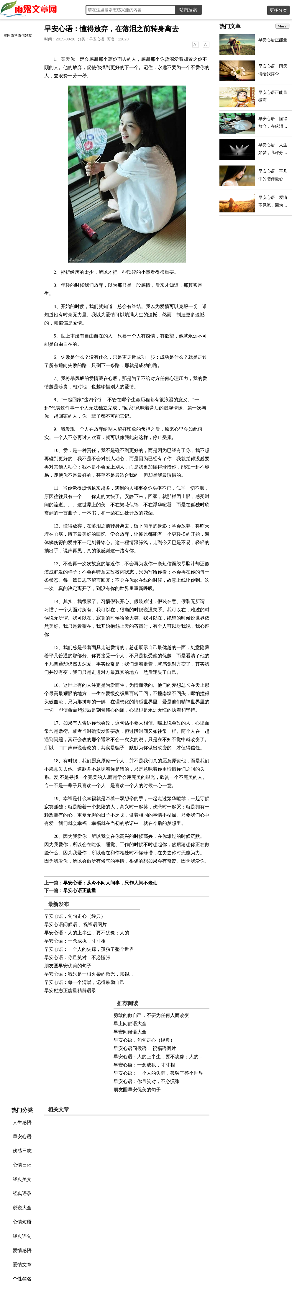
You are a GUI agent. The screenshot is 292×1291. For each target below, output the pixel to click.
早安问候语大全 (130, 1031)
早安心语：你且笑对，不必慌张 (77, 957)
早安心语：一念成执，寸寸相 (75, 940)
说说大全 (22, 1207)
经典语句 (22, 1236)
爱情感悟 (22, 1250)
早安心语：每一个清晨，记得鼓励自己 (84, 982)
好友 (28, 35)
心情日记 (22, 1164)
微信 (21, 35)
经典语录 (22, 1193)
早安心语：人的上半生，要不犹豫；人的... (88, 932)
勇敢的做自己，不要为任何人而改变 (151, 1015)
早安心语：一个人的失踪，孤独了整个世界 (89, 949)
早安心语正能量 (79, 890)
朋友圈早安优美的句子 (67, 965)
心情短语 (22, 1221)
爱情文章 (22, 1264)
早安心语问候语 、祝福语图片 (75, 924)
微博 (14, 35)
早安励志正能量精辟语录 (70, 990)
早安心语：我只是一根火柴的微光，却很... (88, 974)
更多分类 (278, 10)
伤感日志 (22, 1150)
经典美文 (22, 1179)
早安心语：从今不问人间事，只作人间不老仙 (110, 882)
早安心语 (96, 39)
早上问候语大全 (130, 1023)
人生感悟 (22, 1122)
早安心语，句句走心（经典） (75, 916)
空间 (7, 35)
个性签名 (22, 1278)
